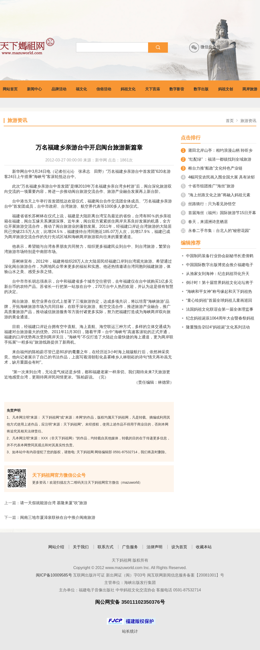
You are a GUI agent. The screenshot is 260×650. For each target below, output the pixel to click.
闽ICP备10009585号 (54, 575)
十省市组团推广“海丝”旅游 (207, 186)
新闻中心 (34, 89)
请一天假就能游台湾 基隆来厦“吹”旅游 (53, 503)
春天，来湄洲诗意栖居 (204, 222)
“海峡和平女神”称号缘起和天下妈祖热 (216, 291)
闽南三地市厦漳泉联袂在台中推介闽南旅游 (57, 517)
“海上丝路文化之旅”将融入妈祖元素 (215, 195)
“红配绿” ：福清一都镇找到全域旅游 (216, 159)
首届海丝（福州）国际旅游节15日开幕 (218, 213)
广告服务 (130, 547)
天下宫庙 (152, 89)
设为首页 (179, 547)
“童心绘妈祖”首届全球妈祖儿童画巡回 (216, 300)
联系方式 (105, 547)
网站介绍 (56, 547)
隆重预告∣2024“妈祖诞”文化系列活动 (215, 327)
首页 (230, 121)
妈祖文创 (225, 89)
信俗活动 (103, 89)
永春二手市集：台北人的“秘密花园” (215, 230)
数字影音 (176, 89)
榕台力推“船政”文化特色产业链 (211, 168)
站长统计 (130, 631)
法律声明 (154, 547)
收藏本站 (204, 547)
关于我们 (81, 547)
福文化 (81, 89)
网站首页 (10, 89)
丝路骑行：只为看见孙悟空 (208, 204)
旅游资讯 (248, 121)
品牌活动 (59, 89)
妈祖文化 (128, 89)
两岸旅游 (249, 89)
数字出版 (201, 89)
